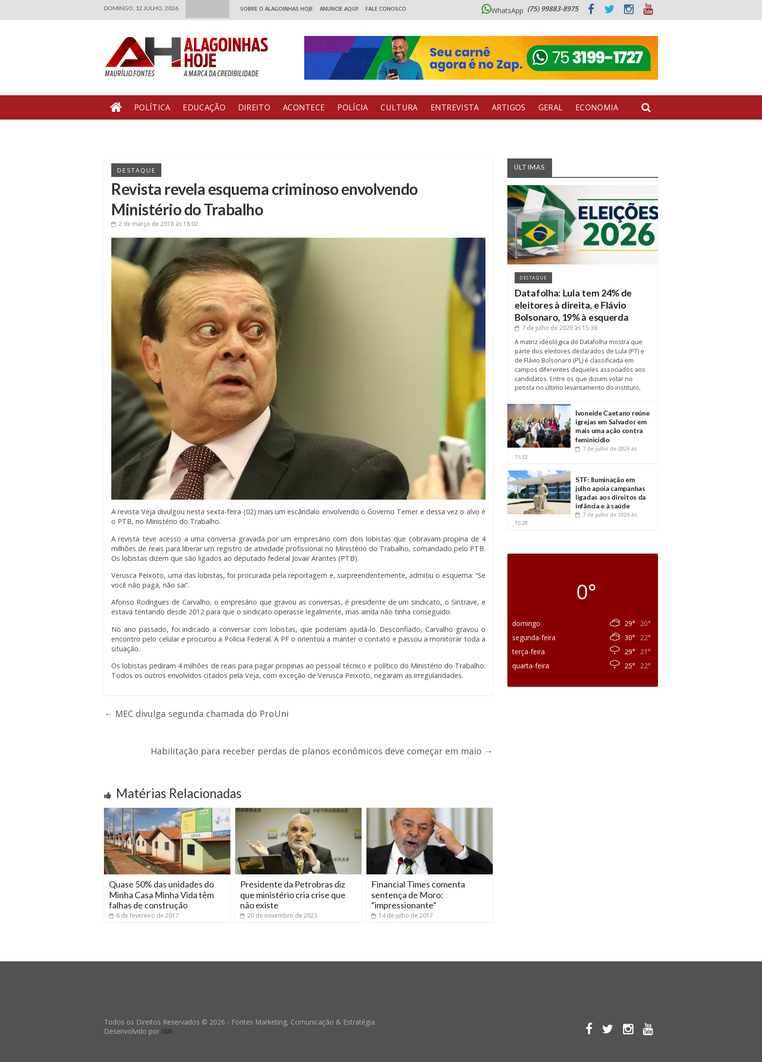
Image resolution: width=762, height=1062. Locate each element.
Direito (254, 107)
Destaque (136, 170)
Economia (596, 107)
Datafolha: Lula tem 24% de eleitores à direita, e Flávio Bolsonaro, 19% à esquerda (573, 305)
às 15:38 (556, 328)
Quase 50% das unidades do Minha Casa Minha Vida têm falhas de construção (161, 894)
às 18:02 (154, 224)
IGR (167, 1031)
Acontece (304, 107)
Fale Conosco (385, 8)
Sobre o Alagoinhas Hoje (276, 8)
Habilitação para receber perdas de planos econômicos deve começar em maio (322, 751)
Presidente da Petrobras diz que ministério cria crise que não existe (293, 894)
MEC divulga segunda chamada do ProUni (196, 713)
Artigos (509, 107)
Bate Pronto (138, 131)
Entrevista (455, 107)
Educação (204, 107)
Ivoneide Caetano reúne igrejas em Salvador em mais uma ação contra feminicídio (612, 426)
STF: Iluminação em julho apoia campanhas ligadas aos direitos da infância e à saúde (610, 492)
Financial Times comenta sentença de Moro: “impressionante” (418, 894)
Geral (550, 107)
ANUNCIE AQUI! (339, 8)
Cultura (399, 107)
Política (152, 107)
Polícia (352, 107)
